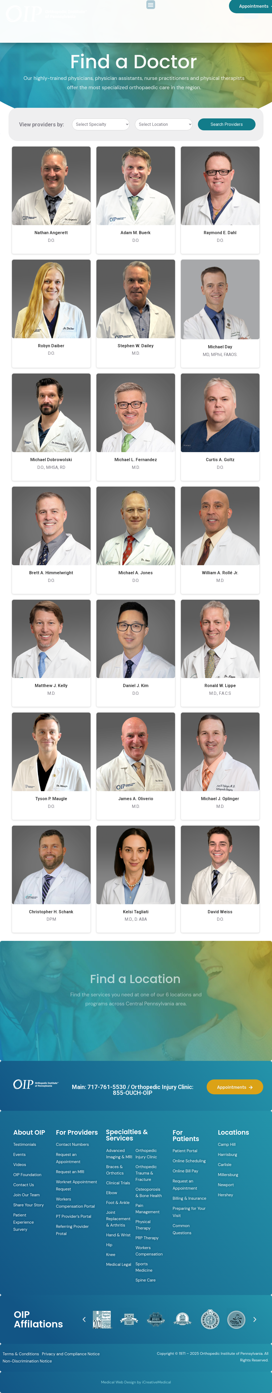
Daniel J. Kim (135, 685)
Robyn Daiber (51, 345)
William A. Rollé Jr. (220, 572)
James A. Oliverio (135, 798)
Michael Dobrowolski (51, 459)
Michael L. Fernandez (135, 459)
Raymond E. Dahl (220, 232)
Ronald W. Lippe (220, 685)
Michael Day (220, 346)
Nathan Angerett (51, 232)
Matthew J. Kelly (51, 685)
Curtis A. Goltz (220, 459)
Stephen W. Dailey (136, 345)
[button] (84, 1319)
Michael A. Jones (135, 572)
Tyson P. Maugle (51, 798)
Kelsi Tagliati (135, 911)
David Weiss (220, 911)
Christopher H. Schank (51, 911)
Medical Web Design (118, 1382)
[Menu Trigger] (251, 11)
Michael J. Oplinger (220, 798)
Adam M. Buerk (136, 232)
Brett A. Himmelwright (51, 572)
